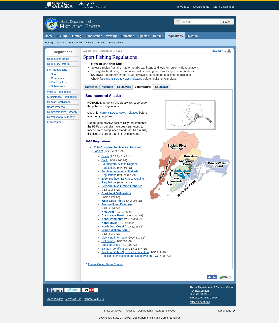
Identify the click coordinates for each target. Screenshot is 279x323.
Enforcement (116, 42)
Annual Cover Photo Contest (105, 264)
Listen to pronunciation (92, 3)
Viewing (111, 36)
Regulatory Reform (58, 63)
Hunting (76, 36)
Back (104, 160)
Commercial (58, 78)
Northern (107, 86)
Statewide (91, 86)
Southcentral (143, 86)
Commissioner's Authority (62, 111)
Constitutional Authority (60, 116)
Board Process (56, 106)
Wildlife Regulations (59, 91)
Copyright (104, 317)
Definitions (108, 241)
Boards (101, 42)
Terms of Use (73, 299)
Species (143, 36)
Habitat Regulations (58, 101)
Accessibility (55, 299)
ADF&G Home (90, 51)
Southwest (124, 86)
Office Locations (200, 302)
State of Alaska (61, 5)
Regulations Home (58, 58)
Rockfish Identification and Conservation (126, 255)
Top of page (224, 310)
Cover (105, 156)
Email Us (175, 317)
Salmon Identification (114, 248)
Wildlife (61, 42)
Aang (84, 3)
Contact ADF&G (94, 299)
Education (127, 36)
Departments (201, 6)
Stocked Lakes (110, 244)
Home (49, 36)
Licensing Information (114, 237)
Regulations (175, 36)
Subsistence (94, 36)
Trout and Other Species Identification (125, 252)
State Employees (224, 6)
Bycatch (192, 36)
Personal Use (59, 82)
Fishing (62, 36)
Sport (54, 74)
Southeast (161, 86)
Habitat (157, 36)
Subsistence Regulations (62, 96)
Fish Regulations (57, 69)
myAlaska (183, 6)
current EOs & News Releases (123, 78)
